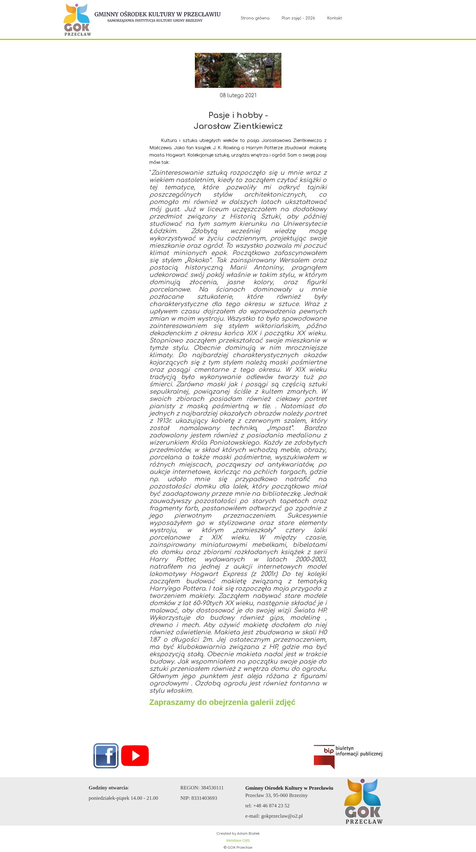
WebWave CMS (238, 840)
